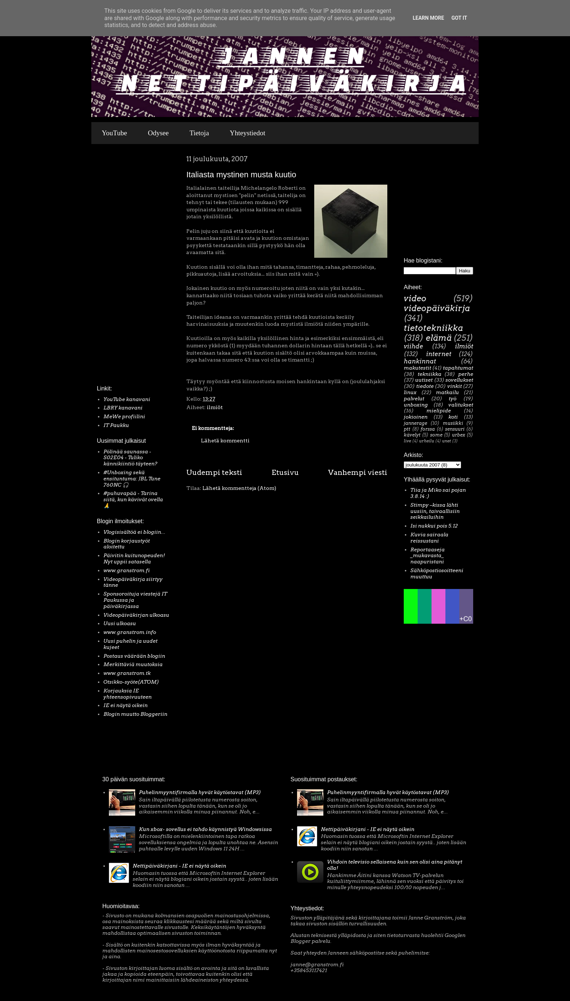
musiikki (453, 423)
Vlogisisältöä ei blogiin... (134, 532)
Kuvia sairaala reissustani (429, 538)
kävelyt (412, 435)
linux (410, 392)
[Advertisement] (119, 266)
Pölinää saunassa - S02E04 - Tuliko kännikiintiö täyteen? (130, 458)
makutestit (417, 368)
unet (446, 440)
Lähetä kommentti (225, 440)
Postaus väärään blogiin (134, 656)
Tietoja (199, 133)
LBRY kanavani (122, 408)
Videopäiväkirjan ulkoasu (136, 615)
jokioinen (416, 417)
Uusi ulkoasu (119, 623)
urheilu (426, 440)
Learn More (428, 18)
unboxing (416, 405)
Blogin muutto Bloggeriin (135, 714)
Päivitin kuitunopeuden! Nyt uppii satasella (134, 558)
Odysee (158, 133)
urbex (458, 435)
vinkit (454, 386)
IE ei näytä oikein (125, 705)
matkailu (447, 392)
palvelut (414, 398)
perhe (465, 374)
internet (438, 354)
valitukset (460, 405)
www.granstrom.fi (126, 570)
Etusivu (285, 472)
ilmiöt (215, 407)
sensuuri (454, 429)
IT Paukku (116, 425)
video (415, 298)
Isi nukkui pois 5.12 (434, 526)
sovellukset (459, 380)
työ (452, 398)
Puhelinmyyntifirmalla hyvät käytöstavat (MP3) (200, 792)
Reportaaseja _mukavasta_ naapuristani (427, 556)
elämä (439, 338)
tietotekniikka (433, 328)
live (407, 440)
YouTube (114, 133)
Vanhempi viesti (357, 472)
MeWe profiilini (124, 416)
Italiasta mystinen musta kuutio (241, 174)
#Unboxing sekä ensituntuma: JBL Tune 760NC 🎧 (131, 478)
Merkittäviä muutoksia (133, 664)
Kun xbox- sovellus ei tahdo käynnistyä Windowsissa (205, 829)
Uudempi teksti (214, 472)
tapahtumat (458, 368)
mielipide (438, 410)
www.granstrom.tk (127, 673)
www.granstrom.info (129, 632)
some (436, 435)
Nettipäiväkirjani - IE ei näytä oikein (179, 866)
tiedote (425, 386)
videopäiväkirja (437, 308)
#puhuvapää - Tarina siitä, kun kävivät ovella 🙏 (133, 499)
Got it (459, 18)
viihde (413, 346)
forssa (428, 429)
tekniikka (429, 374)
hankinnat (420, 361)
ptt (407, 429)
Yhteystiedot (247, 133)
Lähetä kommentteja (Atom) (239, 488)
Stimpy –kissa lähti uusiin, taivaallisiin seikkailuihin (435, 511)
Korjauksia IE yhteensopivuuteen (127, 694)
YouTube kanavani (126, 399)
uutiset (424, 380)
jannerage (415, 423)
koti (453, 417)
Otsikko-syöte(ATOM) (131, 682)
